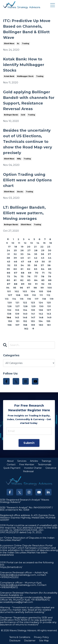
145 (17, 317)
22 (41, 246)
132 (9, 309)
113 (7, 298)
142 (41, 313)
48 (29, 261)
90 (29, 283)
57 (42, 265)
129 (33, 306)
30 (49, 250)
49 (36, 261)
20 (28, 246)
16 (50, 242)
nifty (19, 159)
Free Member (26, 464)
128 (25, 306)
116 (29, 298)
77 (35, 276)
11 (19, 242)
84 (36, 280)
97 (28, 287)
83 (28, 280)
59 (8, 269)
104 (33, 291)
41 (29, 257)
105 (41, 291)
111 (41, 295)
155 (48, 321)
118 (44, 298)
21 (35, 246)
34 (28, 254)
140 (25, 313)
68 (22, 272)
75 (22, 276)
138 (9, 313)
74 (15, 276)
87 (8, 283)
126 (9, 306)
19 (22, 246)
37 (49, 254)
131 (49, 306)
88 (15, 283)
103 (25, 291)
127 (17, 306)
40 (22, 257)
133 (17, 309)
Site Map (44, 640)
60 (15, 269)
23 (48, 246)
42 (35, 257)
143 (49, 313)
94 (7, 287)
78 (42, 276)
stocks (20, 192)
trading (25, 44)
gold (23, 115)
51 (50, 261)
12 (25, 242)
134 (25, 309)
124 (41, 302)
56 (35, 265)
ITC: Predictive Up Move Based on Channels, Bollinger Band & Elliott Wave (26, 29)
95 (14, 287)
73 (8, 276)
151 (17, 321)
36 (42, 254)
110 (34, 295)
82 (22, 280)
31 (8, 254)
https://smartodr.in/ (11, 567)
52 (8, 265)
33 (22, 254)
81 (15, 280)
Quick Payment (11, 468)
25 (15, 250)
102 (17, 291)
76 (28, 276)
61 (22, 269)
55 (29, 265)
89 (22, 283)
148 (41, 317)
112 (48, 295)
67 (15, 272)
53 (15, 265)
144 (9, 317)
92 (42, 283)
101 (9, 291)
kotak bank (9, 76)
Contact (11, 464)
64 (42, 269)
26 (22, 250)
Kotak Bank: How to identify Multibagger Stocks (23, 65)
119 (51, 298)
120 (9, 302)
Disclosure (14, 640)
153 (33, 321)
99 (42, 287)
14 (38, 242)
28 (35, 250)
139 (17, 313)
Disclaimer (29, 640)
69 (29, 272)
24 (8, 250)
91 (36, 283)
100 (49, 287)
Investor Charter (33, 468)
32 (15, 254)
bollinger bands (11, 115)
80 (8, 280)
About (10, 461)
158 (25, 324)
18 (15, 246)
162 (26, 328)
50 (43, 261)
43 (42, 257)
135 (33, 309)
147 (33, 317)
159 (33, 324)
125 (49, 302)
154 (41, 321)
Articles (34, 461)
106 (49, 291)
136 (41, 309)
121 (17, 302)
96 (21, 287)
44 (49, 257)
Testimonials (44, 464)
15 (44, 242)
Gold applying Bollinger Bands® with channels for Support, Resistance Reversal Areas (28, 100)
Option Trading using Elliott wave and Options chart (27, 180)
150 (10, 321)
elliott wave (9, 44)
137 (49, 309)
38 (8, 257)
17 (9, 246)
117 (36, 298)
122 (25, 302)
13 (31, 242)
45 (8, 261)
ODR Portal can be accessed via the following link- (27, 563)
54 (22, 265)
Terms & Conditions (19, 637)
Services (21, 461)
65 (49, 269)
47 (22, 261)
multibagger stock (25, 76)
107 (10, 295)
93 (49, 283)
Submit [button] (29, 443)
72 (49, 272)
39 (15, 257)
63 (35, 269)
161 (49, 324)
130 (41, 306)
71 (43, 272)
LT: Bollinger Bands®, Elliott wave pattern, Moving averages (24, 213)
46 (15, 261)
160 (41, 324)
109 (26, 295)
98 (35, 287)
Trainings (46, 461)
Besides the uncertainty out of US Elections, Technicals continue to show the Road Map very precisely (27, 141)
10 (12, 242)
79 (49, 276)
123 (33, 302)
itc (18, 44)
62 (28, 269)
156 (9, 324)
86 (50, 280)
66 (8, 272)
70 (36, 272)
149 (49, 317)
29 (42, 250)
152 (25, 321)
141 (33, 313)
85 (42, 280)
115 (21, 298)
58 (49, 265)
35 (35, 254)
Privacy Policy (41, 637)
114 (14, 298)
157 (17, 324)
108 (18, 295)
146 (25, 317)
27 (28, 250)
